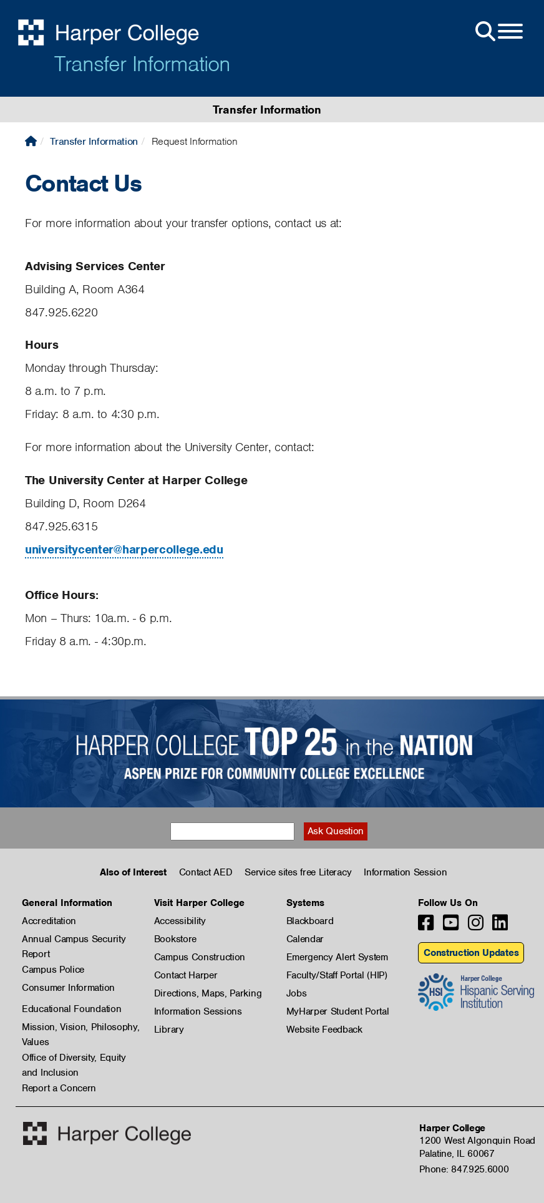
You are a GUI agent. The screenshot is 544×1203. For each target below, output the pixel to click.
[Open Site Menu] (497, 32)
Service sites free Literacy (298, 872)
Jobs (296, 993)
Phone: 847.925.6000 (463, 1169)
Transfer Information (142, 63)
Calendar (305, 939)
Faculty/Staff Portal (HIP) (336, 975)
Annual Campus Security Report (73, 940)
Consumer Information (68, 987)
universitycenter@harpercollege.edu (124, 549)
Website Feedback (324, 1029)
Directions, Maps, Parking (208, 993)
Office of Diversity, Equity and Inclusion (74, 1058)
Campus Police (53, 969)
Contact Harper (186, 975)
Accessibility (180, 921)
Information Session (405, 872)
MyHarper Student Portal (337, 1011)
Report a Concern (59, 1088)
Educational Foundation (71, 1009)
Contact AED (206, 872)
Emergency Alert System (337, 957)
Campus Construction (199, 957)
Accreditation (49, 921)
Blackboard (310, 921)
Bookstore (175, 939)
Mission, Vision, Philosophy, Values (81, 1028)
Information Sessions (198, 1011)
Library (169, 1029)
